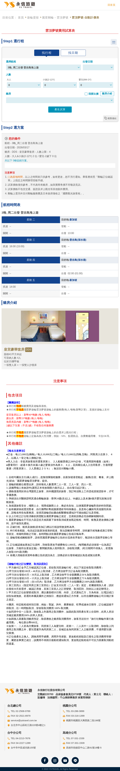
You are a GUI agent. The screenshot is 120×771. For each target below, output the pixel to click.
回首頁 (111, 5)
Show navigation (114, 42)
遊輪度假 (33, 17)
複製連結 (112, 118)
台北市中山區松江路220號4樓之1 (28, 725)
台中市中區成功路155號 (23, 747)
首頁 (21, 17)
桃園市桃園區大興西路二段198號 (83, 720)
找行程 (47, 52)
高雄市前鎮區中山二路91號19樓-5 (84, 747)
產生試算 (60, 109)
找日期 (73, 52)
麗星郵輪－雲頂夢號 (55, 17)
